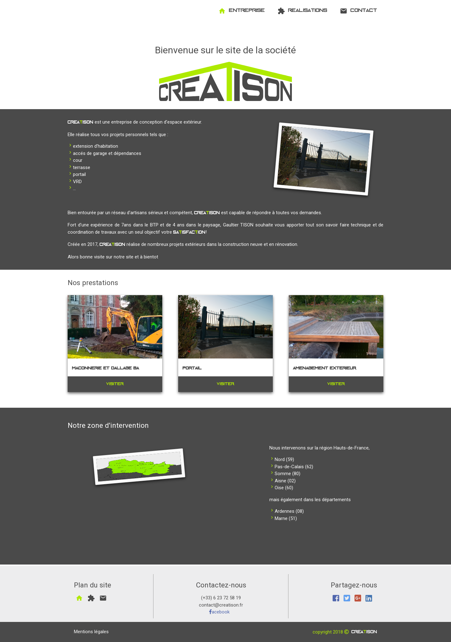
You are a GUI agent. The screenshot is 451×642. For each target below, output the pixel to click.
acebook (219, 612)
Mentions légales (91, 631)
